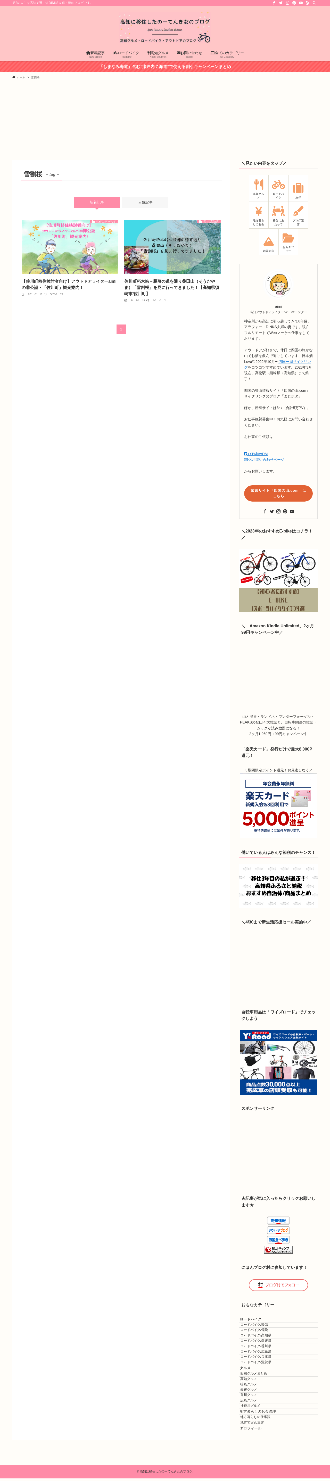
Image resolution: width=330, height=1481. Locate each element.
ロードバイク (255, 1318)
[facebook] (274, 3)
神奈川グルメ (258, 1474)
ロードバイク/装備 (261, 1328)
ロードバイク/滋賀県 (263, 1395)
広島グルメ (256, 1464)
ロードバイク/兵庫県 (263, 1386)
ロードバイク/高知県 (263, 1347)
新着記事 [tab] (97, 202)
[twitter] (280, 3)
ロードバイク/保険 (261, 1337)
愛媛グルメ (256, 1445)
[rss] (307, 3)
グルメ (250, 1406)
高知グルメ (256, 1425)
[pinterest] (294, 3)
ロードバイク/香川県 (263, 1366)
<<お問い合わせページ (264, 459)
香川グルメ (256, 1454)
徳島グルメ (256, 1435)
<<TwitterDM (256, 454)
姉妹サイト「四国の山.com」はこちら (279, 493)
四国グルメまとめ (261, 1416)
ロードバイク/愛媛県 (263, 1357)
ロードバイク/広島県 (263, 1376)
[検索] (314, 3)
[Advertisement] (165, 121)
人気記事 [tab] (145, 202)
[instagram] (287, 3)
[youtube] (301, 3)
